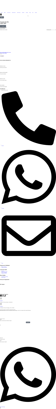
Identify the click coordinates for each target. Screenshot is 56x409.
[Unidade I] (1, 298)
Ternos (1, 12)
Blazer (5, 12)
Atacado (27, 12)
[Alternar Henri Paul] (0, 407)
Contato (36, 12)
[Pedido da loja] (51, 29)
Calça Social (8, 12)
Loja (32, 12)
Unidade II (1, 306)
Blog (30, 12)
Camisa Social (13, 12)
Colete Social (18, 12)
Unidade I (1, 300)
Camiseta (23, 12)
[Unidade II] (1, 304)
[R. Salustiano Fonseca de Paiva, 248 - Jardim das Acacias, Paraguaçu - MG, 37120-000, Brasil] (28, 290)
